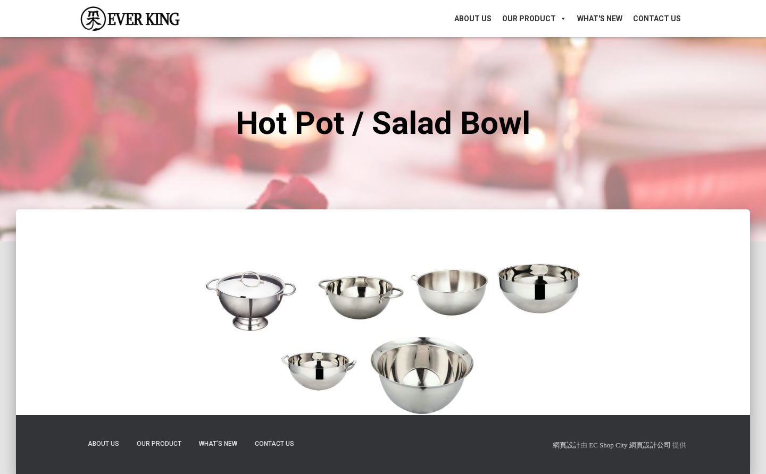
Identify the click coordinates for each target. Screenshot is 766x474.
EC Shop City (609, 445)
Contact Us (657, 18)
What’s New (218, 443)
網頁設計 (566, 445)
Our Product (534, 18)
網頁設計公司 (650, 445)
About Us (473, 18)
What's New (599, 18)
